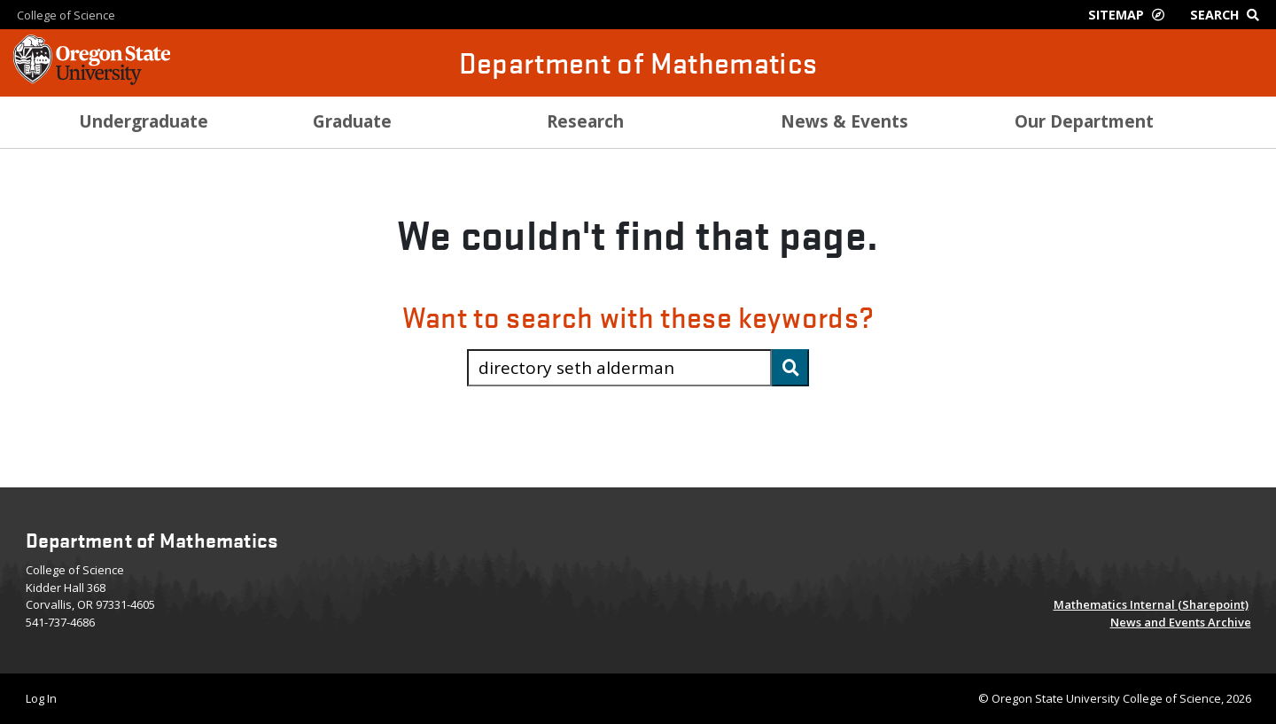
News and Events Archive (1180, 622)
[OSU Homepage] (91, 79)
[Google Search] (1228, 14)
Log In (41, 698)
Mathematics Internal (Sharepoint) (1151, 604)
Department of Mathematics (638, 62)
